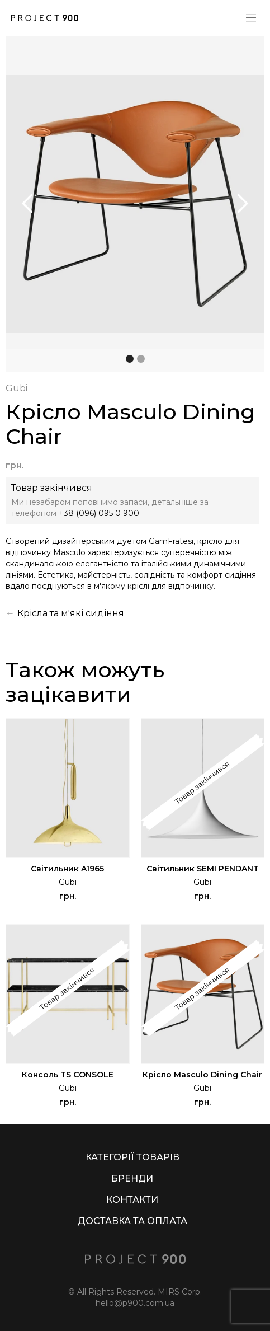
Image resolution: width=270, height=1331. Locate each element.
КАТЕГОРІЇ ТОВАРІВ (132, 1157)
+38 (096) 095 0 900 (99, 513)
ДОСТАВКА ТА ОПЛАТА (132, 1221)
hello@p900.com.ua (135, 1303)
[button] (28, 204)
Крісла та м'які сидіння (70, 613)
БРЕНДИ (132, 1178)
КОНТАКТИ (132, 1199)
